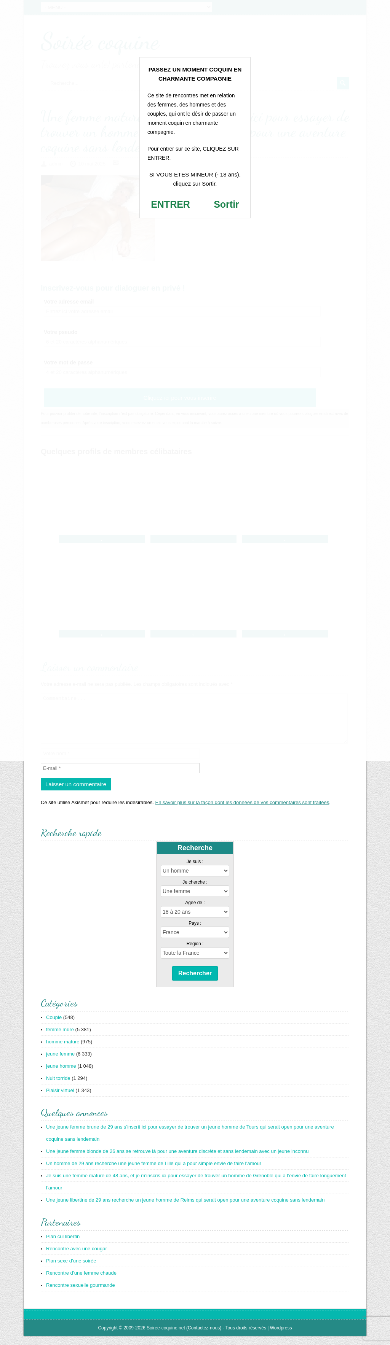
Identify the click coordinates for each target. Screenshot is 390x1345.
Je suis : (195, 870)
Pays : (195, 932)
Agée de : (195, 911)
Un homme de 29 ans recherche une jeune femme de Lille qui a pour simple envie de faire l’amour (153, 1172)
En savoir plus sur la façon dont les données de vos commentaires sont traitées (242, 811)
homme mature (62, 1051)
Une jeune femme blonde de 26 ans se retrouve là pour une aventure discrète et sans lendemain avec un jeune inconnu (177, 1160)
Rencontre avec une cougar (76, 1258)
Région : (195, 952)
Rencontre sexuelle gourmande (80, 1294)
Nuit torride (58, 1087)
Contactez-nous (204, 1337)
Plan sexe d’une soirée (71, 1270)
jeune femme (60, 1063)
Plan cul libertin (63, 1245)
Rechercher (195, 982)
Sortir (226, 204)
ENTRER (170, 204)
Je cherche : (194, 891)
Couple (54, 1026)
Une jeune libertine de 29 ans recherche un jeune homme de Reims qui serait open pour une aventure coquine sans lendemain (185, 1209)
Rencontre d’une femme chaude (81, 1282)
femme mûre (60, 1038)
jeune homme (61, 1075)
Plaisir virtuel (60, 1099)
